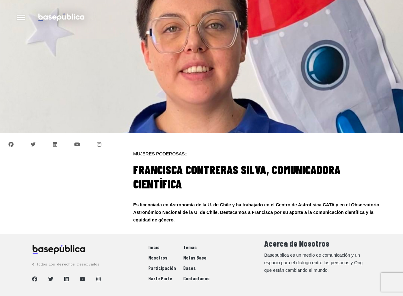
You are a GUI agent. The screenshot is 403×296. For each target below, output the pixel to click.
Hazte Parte (160, 278)
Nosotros (157, 257)
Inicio (154, 247)
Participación (162, 268)
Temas (190, 247)
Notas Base (195, 257)
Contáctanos (196, 278)
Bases (189, 268)
